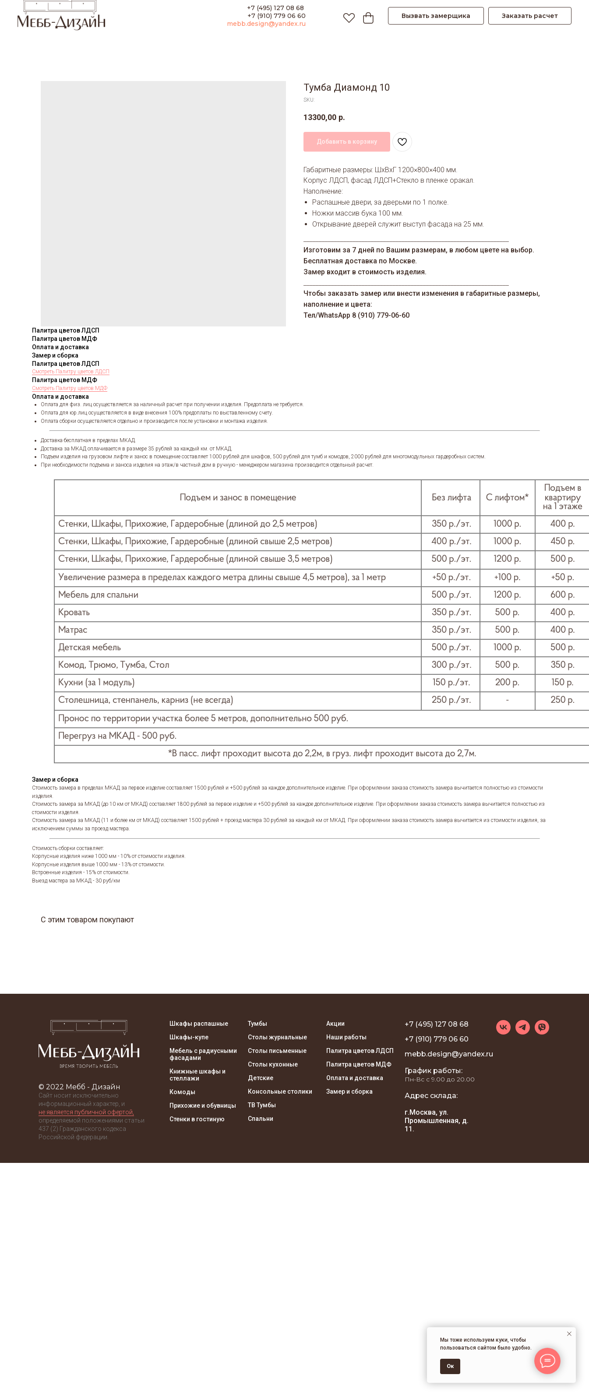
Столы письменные (277, 1050)
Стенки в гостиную (197, 1119)
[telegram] (522, 1032)
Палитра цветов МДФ (358, 1064)
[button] (436, 16)
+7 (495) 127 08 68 (276, 8)
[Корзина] (366, 15)
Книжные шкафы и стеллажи (197, 1075)
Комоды (182, 1091)
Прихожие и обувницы (202, 1105)
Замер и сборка (349, 1091)
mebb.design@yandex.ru (266, 24)
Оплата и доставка (354, 1077)
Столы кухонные (273, 1064)
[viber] (542, 1032)
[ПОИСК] (327, 15)
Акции (335, 1023)
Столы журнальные (277, 1037)
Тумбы (257, 1023)
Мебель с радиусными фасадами (203, 1054)
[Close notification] (569, 1333)
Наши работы (346, 1037)
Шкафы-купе (188, 1037)
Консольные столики (280, 1091)
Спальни (260, 1118)
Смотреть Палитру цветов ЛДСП (70, 371)
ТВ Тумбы (262, 1105)
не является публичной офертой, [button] (86, 1112)
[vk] (503, 1032)
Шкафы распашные (198, 1023)
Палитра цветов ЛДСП (360, 1050)
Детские (260, 1077)
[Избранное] (346, 15)
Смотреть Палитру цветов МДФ (69, 388)
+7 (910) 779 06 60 (276, 16)
